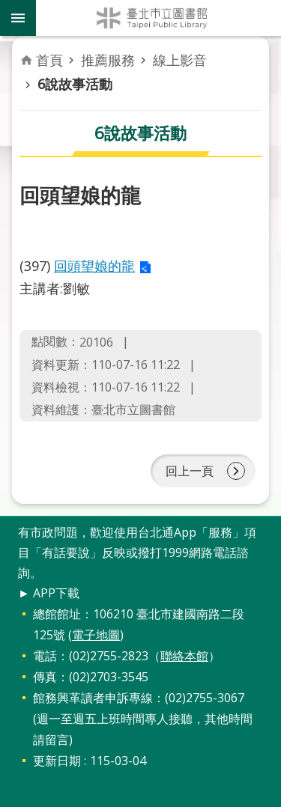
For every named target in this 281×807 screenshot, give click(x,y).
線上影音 (180, 60)
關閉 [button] (18, 18)
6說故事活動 (74, 84)
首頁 (49, 60)
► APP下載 (48, 593)
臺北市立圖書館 (158, 17)
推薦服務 (108, 60)
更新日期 (57, 760)
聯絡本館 (184, 656)
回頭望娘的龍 (94, 266)
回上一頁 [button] (190, 471)
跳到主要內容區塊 (7, 7)
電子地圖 (96, 635)
